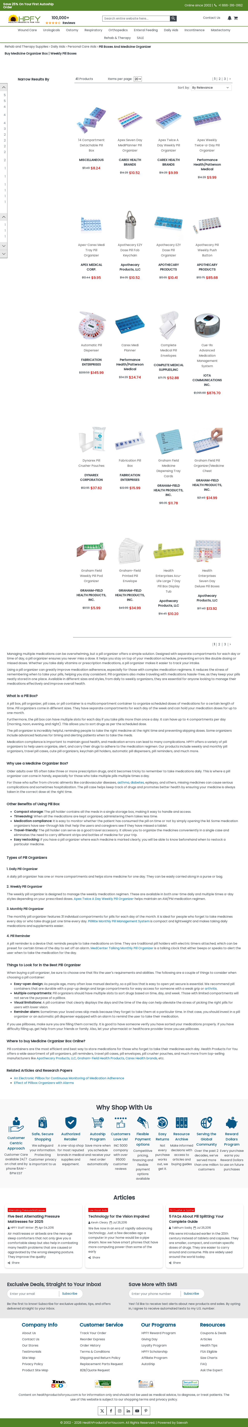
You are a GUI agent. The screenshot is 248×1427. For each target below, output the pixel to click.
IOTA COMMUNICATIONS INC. (33, 190)
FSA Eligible (208, 1351)
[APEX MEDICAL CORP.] (7, 168)
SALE (140, 38)
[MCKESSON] (7, 128)
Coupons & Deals (213, 1333)
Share (14, 1263)
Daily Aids (171, 30)
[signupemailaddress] (33, 1294)
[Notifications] (229, 17)
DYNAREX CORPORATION (29, 184)
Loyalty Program (154, 1345)
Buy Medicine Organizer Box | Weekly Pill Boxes (41, 53)
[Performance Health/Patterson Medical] (7, 157)
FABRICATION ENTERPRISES (31, 146)
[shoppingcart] (236, 17)
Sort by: (183, 87)
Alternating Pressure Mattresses (27, 1210)
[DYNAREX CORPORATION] (7, 184)
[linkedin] (129, 1410)
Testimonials (31, 1351)
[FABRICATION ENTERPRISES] (7, 145)
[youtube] (140, 1410)
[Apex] (7, 225)
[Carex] (7, 231)
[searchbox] (139, 18)
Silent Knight (20, 237)
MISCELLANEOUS (23, 101)
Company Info (39, 1325)
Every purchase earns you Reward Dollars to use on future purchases (232, 1162)
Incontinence (194, 30)
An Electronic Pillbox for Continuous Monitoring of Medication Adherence (69, 1078)
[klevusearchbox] (173, 18)
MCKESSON (19, 128)
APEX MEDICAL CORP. (27, 168)
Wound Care (27, 30)
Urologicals (51, 30)
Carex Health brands (141, 1058)
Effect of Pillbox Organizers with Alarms (44, 1083)
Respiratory (93, 30)
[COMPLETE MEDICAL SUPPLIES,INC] (7, 173)
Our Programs (158, 1325)
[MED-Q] (7, 201)
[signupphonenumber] (155, 1294)
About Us (29, 1333)
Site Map (28, 1358)
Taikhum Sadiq (180, 1228)
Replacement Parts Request (101, 1364)
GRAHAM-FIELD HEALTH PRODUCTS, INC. (28, 114)
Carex (15, 231)
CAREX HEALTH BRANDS (28, 140)
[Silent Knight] (7, 236)
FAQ (203, 1364)
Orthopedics (118, 30)
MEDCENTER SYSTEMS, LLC (30, 152)
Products (84, 79)
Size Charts (208, 1358)
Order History (90, 1345)
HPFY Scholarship (154, 1351)
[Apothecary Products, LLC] (7, 106)
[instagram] (118, 1410)
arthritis (211, 988)
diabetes (137, 782)
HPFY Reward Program (158, 1333)
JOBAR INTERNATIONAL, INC (31, 196)
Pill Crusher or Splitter (182, 1210)
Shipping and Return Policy (100, 1358)
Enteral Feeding (146, 30)
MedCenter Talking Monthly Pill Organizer (121, 948)
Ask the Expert (211, 1370)
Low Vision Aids (98, 1210)
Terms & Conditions (95, 1351)
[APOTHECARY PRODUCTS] (7, 134)
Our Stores (30, 1345)
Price (10, 255)
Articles (206, 1339)
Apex (15, 225)
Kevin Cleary (98, 1222)
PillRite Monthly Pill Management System (119, 921)
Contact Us (211, 17)
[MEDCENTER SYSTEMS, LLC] (7, 151)
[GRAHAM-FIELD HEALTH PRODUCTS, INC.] (7, 112)
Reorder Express (92, 1339)
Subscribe (69, 1293)
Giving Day (149, 1339)
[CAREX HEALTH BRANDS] (7, 140)
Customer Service (101, 1325)
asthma (123, 782)
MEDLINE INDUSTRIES (26, 95)
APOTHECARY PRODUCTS (30, 134)
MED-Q (16, 202)
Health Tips (208, 1345)
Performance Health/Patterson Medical (29, 159)
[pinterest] (150, 1410)
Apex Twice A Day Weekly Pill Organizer (104, 899)
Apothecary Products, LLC (30, 106)
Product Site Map (35, 1370)
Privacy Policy (32, 1364)
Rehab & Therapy (117, 38)
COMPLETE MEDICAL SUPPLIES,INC (25, 176)
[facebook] (108, 1410)
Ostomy (72, 30)
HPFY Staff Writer (21, 1228)
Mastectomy (220, 30)
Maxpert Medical (24, 123)
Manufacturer (17, 87)
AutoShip (148, 1364)
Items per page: (120, 79)
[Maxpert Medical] (7, 122)
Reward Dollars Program (231, 1139)
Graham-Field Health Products (100, 1058)
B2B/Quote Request (95, 1370)
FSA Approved (17, 247)
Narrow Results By (33, 79)
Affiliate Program (154, 1358)
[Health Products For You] (24, 18)
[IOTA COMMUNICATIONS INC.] (7, 190)
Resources (212, 1325)
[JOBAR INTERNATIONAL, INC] (7, 195)
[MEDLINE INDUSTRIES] (7, 94)
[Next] (230, 79)
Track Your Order (93, 1333)
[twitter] (97, 1410)
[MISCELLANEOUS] (7, 100)
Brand (11, 217)
